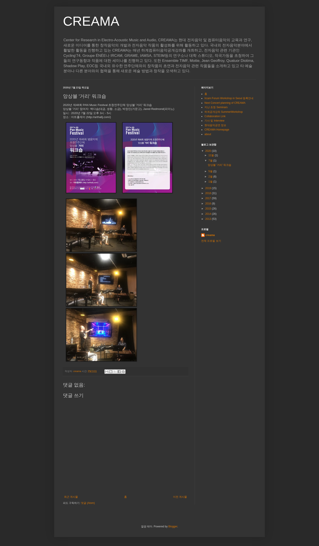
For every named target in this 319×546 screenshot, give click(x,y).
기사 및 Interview (214, 120)
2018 (208, 193)
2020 (208, 150)
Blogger (172, 526)
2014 (208, 213)
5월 (210, 171)
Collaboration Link (215, 116)
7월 (210, 160)
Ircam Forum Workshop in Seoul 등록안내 (228, 98)
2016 (208, 203)
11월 (211, 155)
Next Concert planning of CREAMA (225, 102)
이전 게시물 (180, 496)
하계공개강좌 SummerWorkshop (223, 111)
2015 (208, 208)
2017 (208, 198)
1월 (210, 181)
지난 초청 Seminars (216, 107)
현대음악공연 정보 (215, 125)
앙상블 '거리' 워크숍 (219, 164)
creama (210, 235)
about (207, 134)
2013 (208, 218)
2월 (210, 176)
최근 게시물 (71, 496)
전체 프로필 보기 (211, 240)
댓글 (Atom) (88, 503)
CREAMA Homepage (216, 129)
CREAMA (91, 21)
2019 (208, 188)
